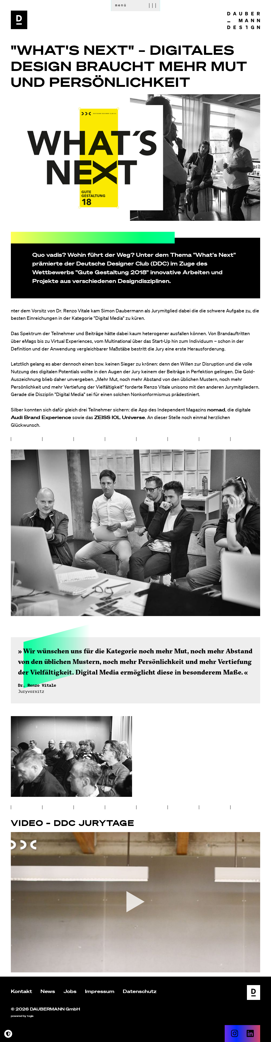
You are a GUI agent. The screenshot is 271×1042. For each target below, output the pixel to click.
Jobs (70, 991)
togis (30, 1016)
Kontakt (21, 991)
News (47, 991)
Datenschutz (139, 991)
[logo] (19, 20)
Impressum (99, 991)
